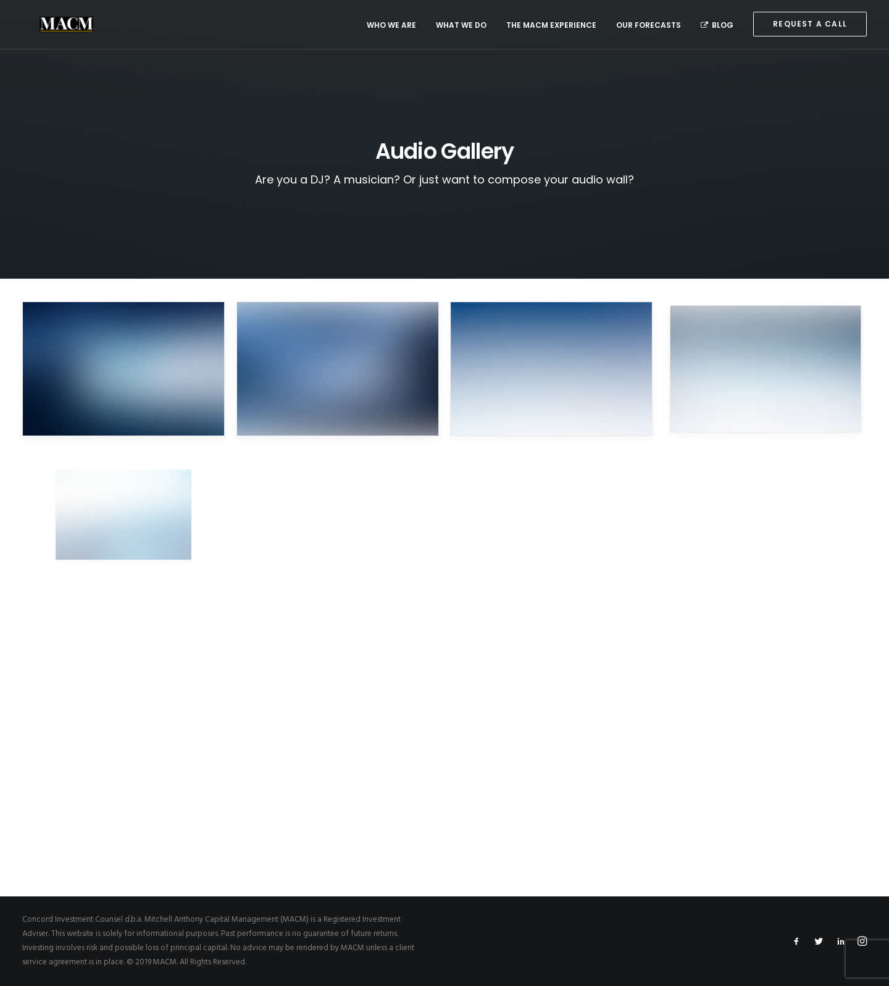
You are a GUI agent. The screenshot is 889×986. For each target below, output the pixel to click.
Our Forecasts (648, 25)
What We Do (461, 25)
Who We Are (391, 25)
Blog (717, 25)
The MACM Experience (551, 25)
